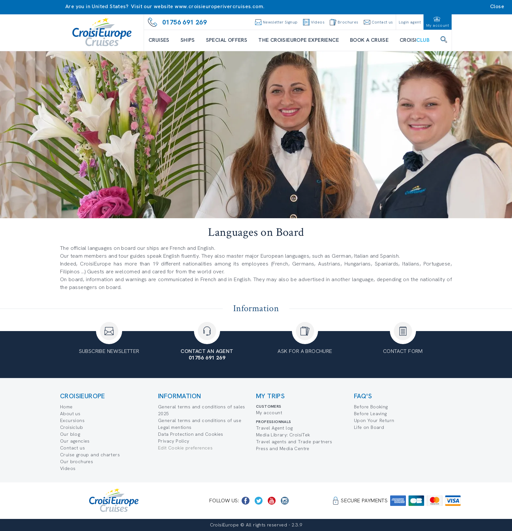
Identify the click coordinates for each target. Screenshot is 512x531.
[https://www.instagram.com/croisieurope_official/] (285, 501)
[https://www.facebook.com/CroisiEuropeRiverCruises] (245, 501)
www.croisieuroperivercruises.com (219, 6)
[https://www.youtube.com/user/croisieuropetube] (272, 501)
